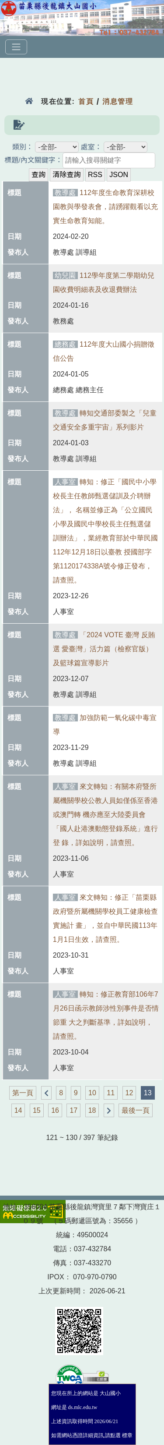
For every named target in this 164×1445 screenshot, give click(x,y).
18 (92, 1110)
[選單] (16, 46)
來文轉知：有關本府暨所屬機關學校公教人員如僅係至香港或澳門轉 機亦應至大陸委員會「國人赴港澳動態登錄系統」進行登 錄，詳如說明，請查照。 (105, 814)
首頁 (86, 101)
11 (111, 1093)
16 (55, 1110)
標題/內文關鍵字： (33, 160)
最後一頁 (136, 1110)
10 (92, 1093)
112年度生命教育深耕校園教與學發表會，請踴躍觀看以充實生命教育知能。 (105, 206)
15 (37, 1110)
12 (129, 1093)
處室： (91, 147)
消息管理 (118, 101)
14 (18, 1110)
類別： (22, 147)
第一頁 (22, 1093)
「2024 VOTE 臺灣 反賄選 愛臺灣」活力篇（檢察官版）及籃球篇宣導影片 (104, 649)
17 (73, 1110)
